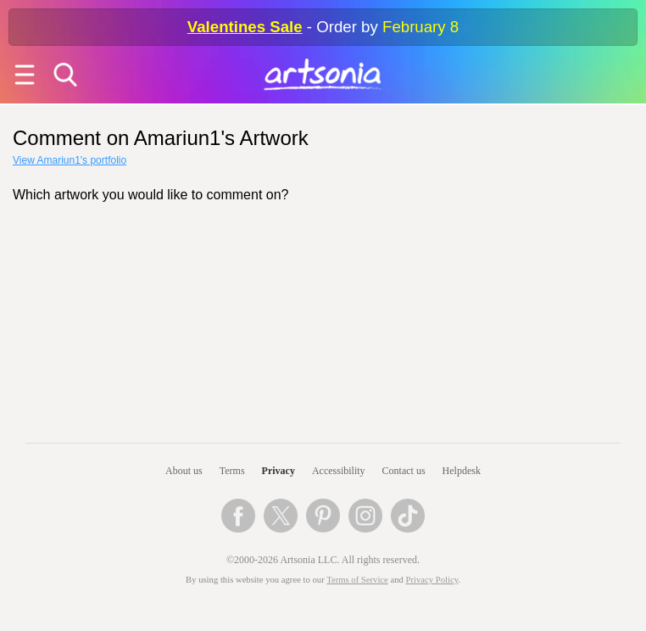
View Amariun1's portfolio (69, 160)
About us (184, 471)
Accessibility (338, 471)
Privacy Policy (432, 579)
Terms (232, 471)
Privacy (278, 471)
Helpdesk (462, 471)
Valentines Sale (245, 27)
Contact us (404, 471)
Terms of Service (357, 579)
